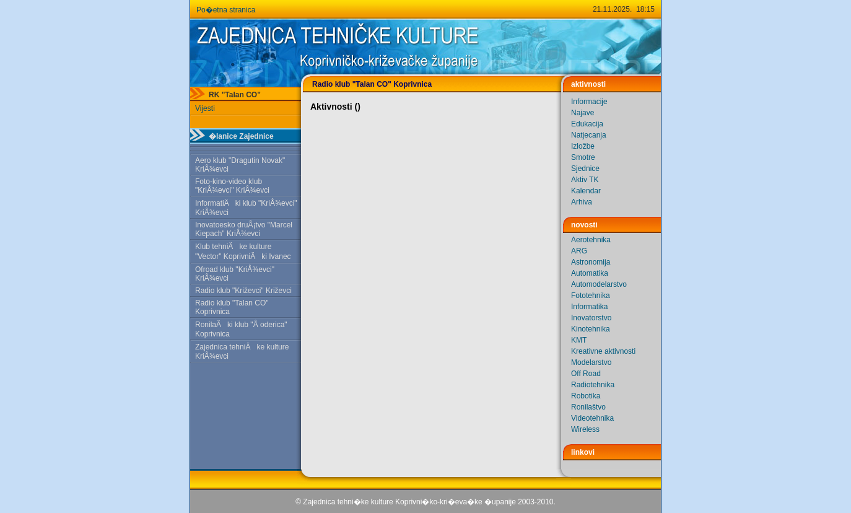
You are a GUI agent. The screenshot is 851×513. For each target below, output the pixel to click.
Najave (582, 112)
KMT (579, 340)
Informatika (589, 306)
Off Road (586, 373)
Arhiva (581, 202)
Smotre (583, 157)
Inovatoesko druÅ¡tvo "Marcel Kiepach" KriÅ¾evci (243, 229)
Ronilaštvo (588, 407)
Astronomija (590, 262)
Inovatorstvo (591, 318)
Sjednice (585, 168)
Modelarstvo (591, 362)
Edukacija (587, 124)
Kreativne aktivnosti (603, 351)
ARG (579, 251)
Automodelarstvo (599, 284)
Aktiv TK (584, 179)
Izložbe (583, 146)
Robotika (585, 396)
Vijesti (205, 108)
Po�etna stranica (225, 10)
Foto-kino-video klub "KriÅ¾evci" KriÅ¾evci (232, 186)
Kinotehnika (590, 329)
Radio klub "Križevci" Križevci (243, 290)
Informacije (589, 101)
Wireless (585, 429)
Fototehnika (590, 295)
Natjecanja (588, 135)
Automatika (589, 273)
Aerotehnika (591, 239)
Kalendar (586, 190)
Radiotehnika (592, 384)
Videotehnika (592, 418)
